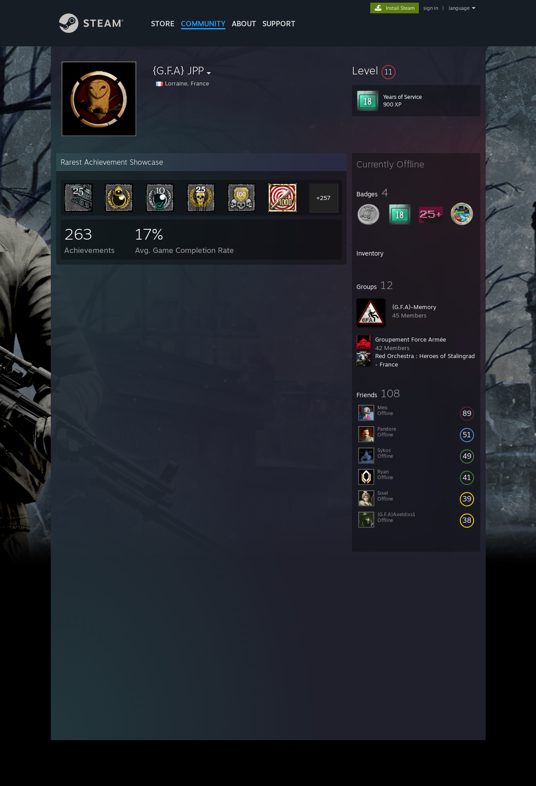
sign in (430, 8)
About (244, 23)
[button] (416, 70)
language (459, 8)
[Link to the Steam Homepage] (98, 30)
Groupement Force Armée (410, 339)
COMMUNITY (203, 23)
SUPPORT (278, 23)
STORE (163, 23)
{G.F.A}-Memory (414, 306)
